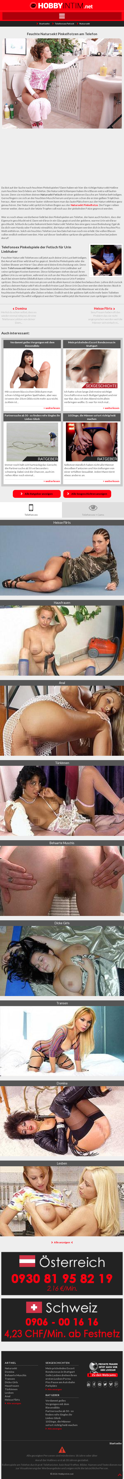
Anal (7, 1396)
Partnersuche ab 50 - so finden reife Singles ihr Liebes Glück (59, 1414)
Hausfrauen (12, 1385)
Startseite (44, 23)
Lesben (9, 1392)
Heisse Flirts (103, 308)
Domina (21, 308)
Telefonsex (31, 514)
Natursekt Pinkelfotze (84, 205)
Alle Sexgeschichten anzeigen (89, 493)
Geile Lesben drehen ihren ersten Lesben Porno (61, 1377)
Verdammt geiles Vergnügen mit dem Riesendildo (57, 1404)
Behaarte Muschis (15, 1375)
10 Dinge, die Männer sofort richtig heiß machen (61, 1423)
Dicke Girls (11, 1382)
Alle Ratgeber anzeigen (39, 493)
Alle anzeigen (62, 1242)
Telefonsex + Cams (93, 514)
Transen (10, 1378)
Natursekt (84, 23)
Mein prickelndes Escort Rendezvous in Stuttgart (60, 1370)
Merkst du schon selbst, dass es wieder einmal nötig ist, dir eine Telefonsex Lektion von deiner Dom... (19, 317)
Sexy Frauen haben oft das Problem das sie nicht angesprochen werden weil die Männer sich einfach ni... (105, 317)
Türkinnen (11, 1389)
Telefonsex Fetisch (64, 23)
